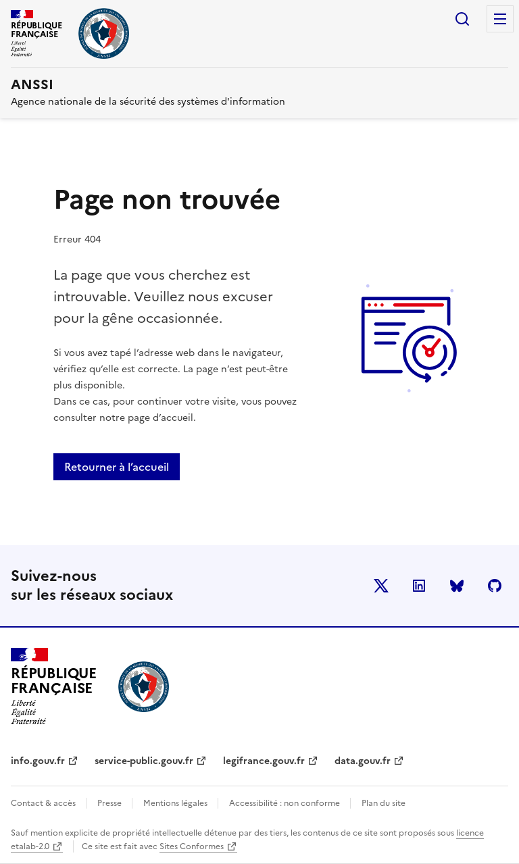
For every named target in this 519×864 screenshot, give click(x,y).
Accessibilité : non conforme (285, 803)
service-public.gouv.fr (144, 761)
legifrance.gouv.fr (264, 761)
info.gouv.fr (38, 761)
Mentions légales (176, 803)
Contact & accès (44, 803)
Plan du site (383, 803)
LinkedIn (418, 585)
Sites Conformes (191, 846)
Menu (500, 18)
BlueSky (456, 585)
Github (494, 585)
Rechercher (462, 18)
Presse (110, 803)
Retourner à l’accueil (116, 467)
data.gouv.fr (363, 761)
